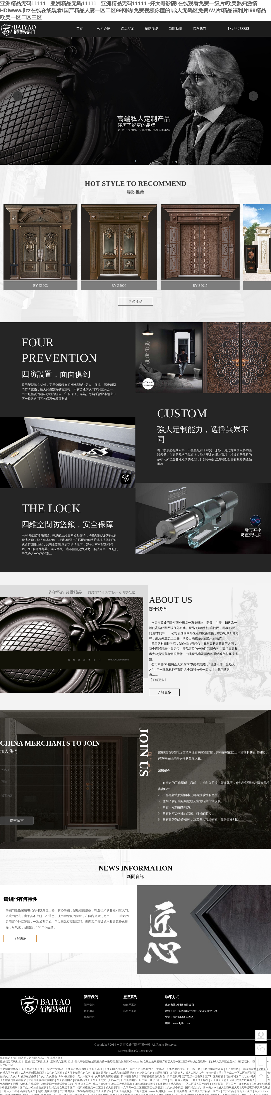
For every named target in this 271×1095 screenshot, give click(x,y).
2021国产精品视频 (122, 1083)
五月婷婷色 (232, 1069)
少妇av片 (113, 1080)
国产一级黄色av (240, 1083)
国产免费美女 (68, 1091)
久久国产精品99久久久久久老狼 (84, 1069)
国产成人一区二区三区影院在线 (242, 1072)
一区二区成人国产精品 (196, 1083)
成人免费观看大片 (229, 1087)
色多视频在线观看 (213, 1069)
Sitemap (123, 1050)
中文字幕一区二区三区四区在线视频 (142, 1087)
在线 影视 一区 (221, 1083)
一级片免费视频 (54, 1069)
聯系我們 (199, 28)
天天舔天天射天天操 (223, 1080)
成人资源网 (112, 1087)
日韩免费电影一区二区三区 (137, 1080)
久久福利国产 (65, 1080)
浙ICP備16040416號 (140, 1050)
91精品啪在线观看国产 (62, 1087)
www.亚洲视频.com (160, 1091)
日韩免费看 (181, 1091)
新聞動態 (175, 28)
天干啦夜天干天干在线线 (255, 1087)
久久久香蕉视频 (123, 1091)
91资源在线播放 (27, 1076)
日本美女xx (210, 1087)
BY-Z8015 (202, 285)
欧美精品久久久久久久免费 (90, 1080)
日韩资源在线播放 (145, 1083)
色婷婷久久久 (145, 1072)
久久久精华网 (104, 1091)
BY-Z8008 (121, 285)
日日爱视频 (173, 1076)
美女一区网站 (85, 1076)
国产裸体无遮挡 (179, 1080)
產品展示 (127, 28)
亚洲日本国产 (83, 1083)
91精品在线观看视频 (123, 1072)
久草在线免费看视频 (107, 1076)
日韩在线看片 (249, 1069)
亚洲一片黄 (161, 1080)
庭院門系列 (129, 1010)
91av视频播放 (67, 1076)
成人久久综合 (101, 1083)
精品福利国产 (233, 1076)
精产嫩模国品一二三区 (90, 1087)
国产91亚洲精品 (214, 1076)
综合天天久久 (245, 1091)
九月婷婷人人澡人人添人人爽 (187, 1072)
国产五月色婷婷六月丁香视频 (147, 1069)
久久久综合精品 (174, 1087)
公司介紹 (103, 28)
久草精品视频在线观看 (152, 1076)
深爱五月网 (161, 1072)
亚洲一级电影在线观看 (26, 1083)
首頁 (79, 28)
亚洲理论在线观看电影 (41, 1080)
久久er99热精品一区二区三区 (183, 1069)
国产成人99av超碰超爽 (33, 1087)
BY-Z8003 (42, 285)
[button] (132, 161)
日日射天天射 (101, 1072)
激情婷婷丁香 (214, 1072)
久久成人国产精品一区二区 (205, 1091)
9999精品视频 (85, 1091)
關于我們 (89, 1004)
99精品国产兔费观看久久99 (57, 1083)
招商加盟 (151, 28)
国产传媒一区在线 (192, 1076)
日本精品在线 (129, 1076)
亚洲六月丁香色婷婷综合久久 (18, 1091)
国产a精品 (229, 1091)
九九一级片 (250, 1076)
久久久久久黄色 (48, 1076)
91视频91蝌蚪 (9, 1087)
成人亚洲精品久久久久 (78, 1072)
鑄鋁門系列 (129, 1004)
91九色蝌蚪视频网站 (33, 1072)
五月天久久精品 (199, 1080)
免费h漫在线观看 (48, 1091)
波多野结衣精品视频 (170, 1083)
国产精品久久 (193, 1087)
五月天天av (262, 1091)
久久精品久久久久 (32, 1069)
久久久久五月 (55, 1072)
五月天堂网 (141, 1091)
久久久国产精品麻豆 (116, 1069)
